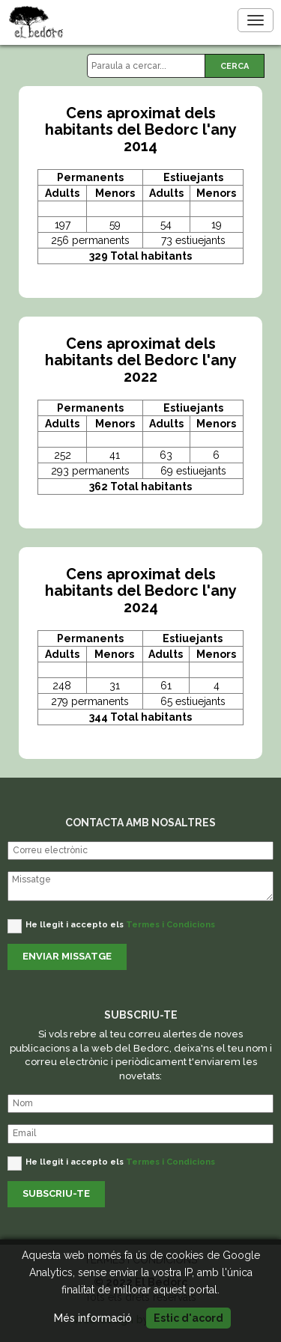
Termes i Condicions (170, 925)
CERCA (234, 66)
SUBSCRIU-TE (56, 1193)
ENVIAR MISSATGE (67, 956)
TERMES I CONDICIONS (140, 1260)
